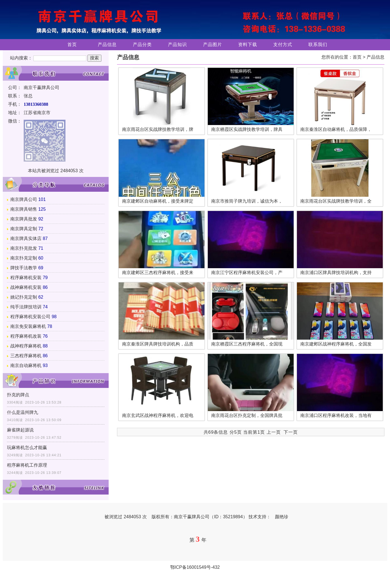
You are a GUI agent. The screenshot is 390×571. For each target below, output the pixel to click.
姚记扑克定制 (23, 297)
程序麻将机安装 (26, 277)
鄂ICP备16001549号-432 (195, 567)
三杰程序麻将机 (26, 355)
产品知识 (177, 44)
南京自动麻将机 (26, 365)
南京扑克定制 (23, 258)
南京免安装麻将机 (28, 326)
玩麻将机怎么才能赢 (27, 447)
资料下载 (247, 44)
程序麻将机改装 (26, 336)
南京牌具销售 (23, 209)
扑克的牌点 (18, 394)
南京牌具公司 (23, 199)
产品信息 (107, 44)
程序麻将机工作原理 (27, 465)
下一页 (291, 432)
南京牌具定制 (23, 228)
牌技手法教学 (23, 267)
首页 (72, 44)
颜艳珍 (281, 516)
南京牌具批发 (23, 219)
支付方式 (282, 44)
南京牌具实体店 (26, 238)
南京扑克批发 (23, 248)
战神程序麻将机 (26, 346)
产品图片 (212, 44)
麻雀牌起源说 (20, 430)
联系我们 (317, 44)
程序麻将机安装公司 (30, 316)
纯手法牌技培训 (26, 306)
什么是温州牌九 (22, 412)
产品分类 (142, 44)
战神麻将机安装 (26, 287)
